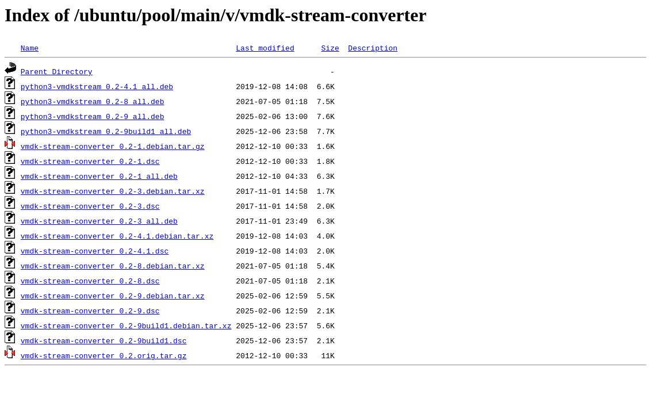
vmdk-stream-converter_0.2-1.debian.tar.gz (113, 146)
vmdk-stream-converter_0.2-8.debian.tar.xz (113, 265)
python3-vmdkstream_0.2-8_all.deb (92, 101)
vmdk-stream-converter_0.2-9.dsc (90, 310)
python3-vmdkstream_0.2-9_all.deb (92, 116)
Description (372, 48)
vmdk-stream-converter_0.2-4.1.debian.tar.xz (117, 236)
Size (330, 48)
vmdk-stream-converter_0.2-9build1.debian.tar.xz (126, 325)
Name (30, 48)
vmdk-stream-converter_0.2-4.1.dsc (95, 251)
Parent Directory (57, 71)
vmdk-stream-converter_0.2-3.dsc (90, 206)
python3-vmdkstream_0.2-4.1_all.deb (97, 86)
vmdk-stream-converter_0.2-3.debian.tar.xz (113, 191)
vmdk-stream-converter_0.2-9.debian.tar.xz (113, 295)
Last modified (265, 48)
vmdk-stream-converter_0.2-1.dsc (90, 161)
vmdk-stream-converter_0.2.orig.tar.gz (104, 355)
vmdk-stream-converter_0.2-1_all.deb (99, 176)
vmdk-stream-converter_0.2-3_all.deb (99, 221)
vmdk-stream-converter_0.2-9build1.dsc (104, 340)
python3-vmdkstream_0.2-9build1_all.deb (106, 131)
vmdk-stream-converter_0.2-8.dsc (90, 280)
